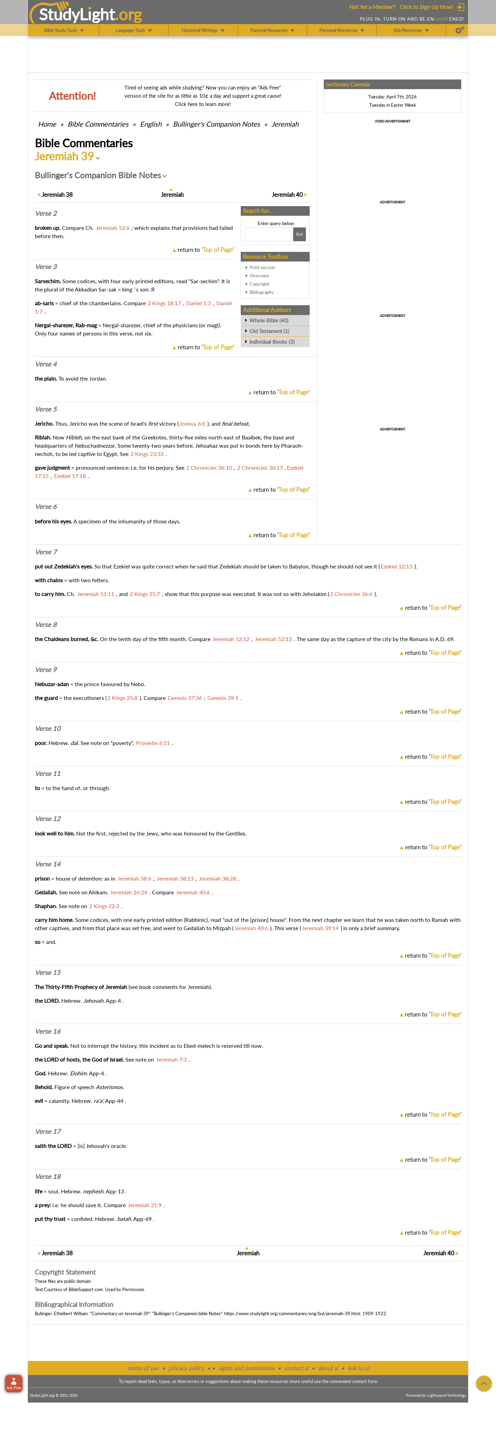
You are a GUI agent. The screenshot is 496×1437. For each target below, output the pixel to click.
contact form (365, 1381)
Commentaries (98, 124)
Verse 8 (45, 624)
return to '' (206, 249)
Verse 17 (47, 1131)
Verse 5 (45, 409)
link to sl (358, 1368)
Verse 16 (47, 1031)
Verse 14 (47, 864)
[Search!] (299, 234)
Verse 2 (45, 213)
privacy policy (186, 1368)
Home (47, 124)
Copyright (259, 284)
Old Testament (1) (269, 331)
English (151, 124)
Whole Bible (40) (268, 320)
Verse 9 (45, 669)
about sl (328, 1368)
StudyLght (77, 14)
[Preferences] (460, 30)
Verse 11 (47, 773)
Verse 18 (47, 1176)
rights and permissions (246, 1368)
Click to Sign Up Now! (426, 6)
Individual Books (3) (271, 342)
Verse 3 (45, 266)
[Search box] (268, 234)
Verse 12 (47, 818)
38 (57, 194)
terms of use (143, 1368)
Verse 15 (47, 972)
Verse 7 (45, 552)
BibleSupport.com (86, 1289)
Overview (259, 275)
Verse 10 (47, 728)
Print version (262, 267)
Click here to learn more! (203, 104)
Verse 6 (45, 506)
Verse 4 (45, 364)
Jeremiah (285, 124)
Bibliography (262, 292)
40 (287, 194)
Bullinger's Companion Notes (216, 124)
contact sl (296, 1368)
